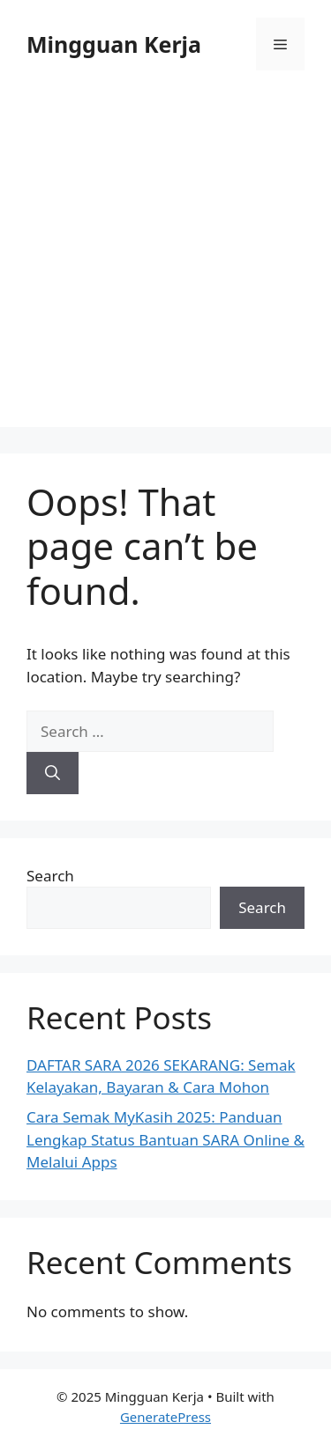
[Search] (52, 773)
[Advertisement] (165, 262)
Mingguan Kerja (113, 44)
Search (50, 876)
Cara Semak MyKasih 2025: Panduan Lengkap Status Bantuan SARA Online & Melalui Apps (165, 1139)
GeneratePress (165, 1417)
